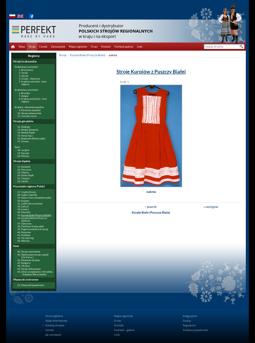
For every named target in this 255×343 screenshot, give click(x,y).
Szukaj (187, 320)
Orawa (25, 141)
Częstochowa (28, 191)
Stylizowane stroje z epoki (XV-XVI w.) (35, 256)
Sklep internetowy (56, 320)
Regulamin (189, 325)
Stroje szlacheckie (30, 251)
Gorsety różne (29, 116)
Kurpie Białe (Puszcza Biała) (87, 55)
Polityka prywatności (195, 330)
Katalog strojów (54, 325)
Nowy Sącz (27, 135)
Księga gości (190, 316)
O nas (94, 46)
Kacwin (25, 153)
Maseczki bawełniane (32, 285)
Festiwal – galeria (124, 330)
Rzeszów (26, 232)
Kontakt (106, 46)
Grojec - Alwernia (30, 78)
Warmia (25, 240)
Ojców (24, 75)
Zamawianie (58, 46)
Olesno (25, 172)
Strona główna (54, 316)
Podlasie (25, 235)
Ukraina (25, 265)
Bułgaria (25, 262)
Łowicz (25, 209)
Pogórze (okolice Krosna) (34, 229)
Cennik (43, 46)
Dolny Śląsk (27, 175)
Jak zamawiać (53, 334)
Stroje (32, 46)
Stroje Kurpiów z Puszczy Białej (151, 71)
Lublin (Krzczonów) (31, 203)
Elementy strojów (30, 260)
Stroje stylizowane (31, 268)
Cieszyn (25, 178)
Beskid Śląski (28, 132)
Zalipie (24, 95)
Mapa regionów (78, 46)
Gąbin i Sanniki (29, 194)
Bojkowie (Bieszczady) (33, 138)
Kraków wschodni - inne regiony (34, 100)
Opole (24, 181)
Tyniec (24, 72)
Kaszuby (25, 212)
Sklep (22, 46)
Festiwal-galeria (123, 46)
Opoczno (26, 223)
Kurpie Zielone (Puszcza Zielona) (34, 219)
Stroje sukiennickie (31, 113)
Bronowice (27, 69)
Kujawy (25, 200)
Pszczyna (26, 169)
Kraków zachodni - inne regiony (33, 83)
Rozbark (25, 166)
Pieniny (25, 155)
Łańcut (25, 206)
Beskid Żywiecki (29, 129)
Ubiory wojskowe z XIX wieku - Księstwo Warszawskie (37, 273)
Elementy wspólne (31, 110)
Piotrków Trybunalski (32, 226)
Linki (139, 46)
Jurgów (25, 150)
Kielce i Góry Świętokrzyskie (36, 197)
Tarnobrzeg (27, 237)
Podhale (25, 126)
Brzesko (25, 93)
